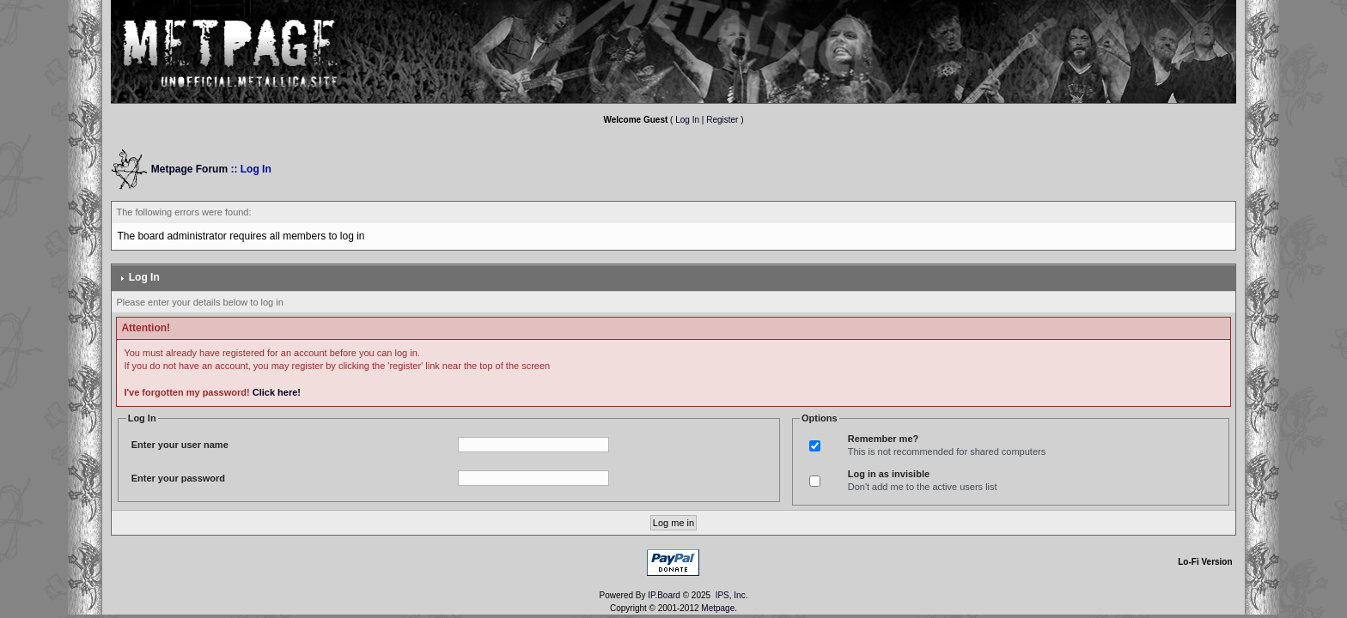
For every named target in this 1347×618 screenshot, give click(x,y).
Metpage (717, 608)
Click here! (277, 392)
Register (722, 119)
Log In (687, 119)
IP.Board (664, 595)
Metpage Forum (189, 169)
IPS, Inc (731, 595)
